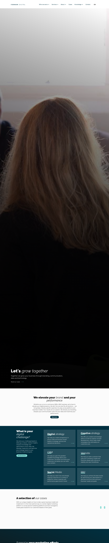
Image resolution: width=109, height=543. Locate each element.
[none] (95, 5)
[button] (100, 507)
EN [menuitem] (95, 4)
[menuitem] (95, 5)
